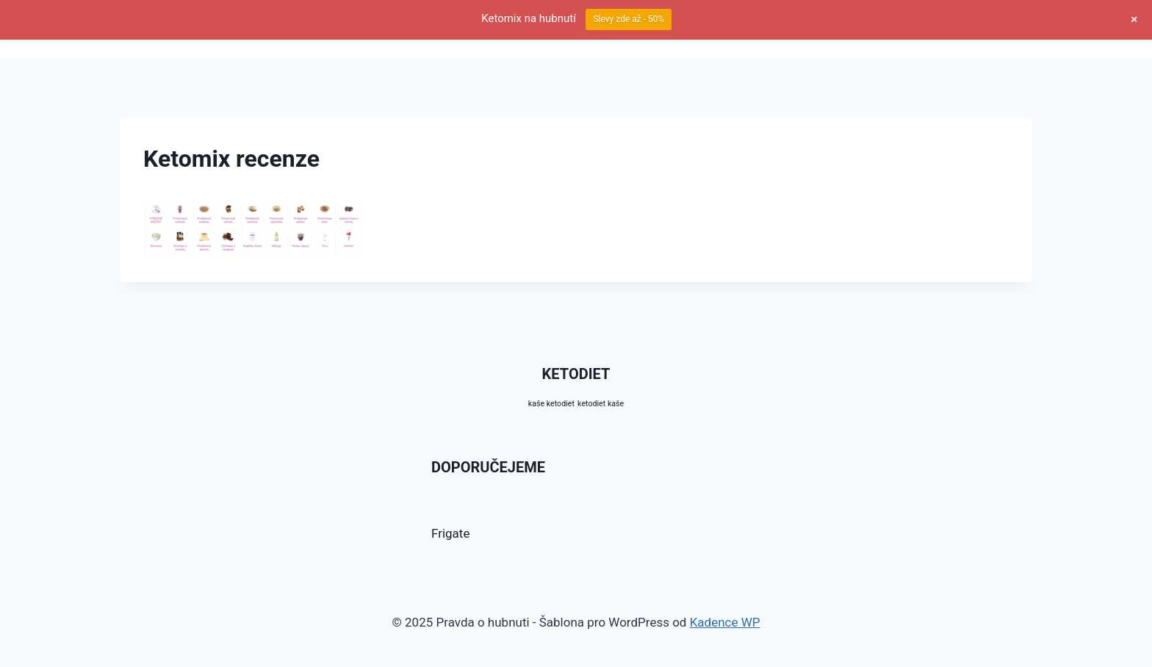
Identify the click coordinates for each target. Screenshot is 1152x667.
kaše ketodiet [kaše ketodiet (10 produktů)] (551, 403)
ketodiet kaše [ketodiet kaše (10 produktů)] (600, 403)
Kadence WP (725, 622)
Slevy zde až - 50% (628, 19)
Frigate (450, 533)
